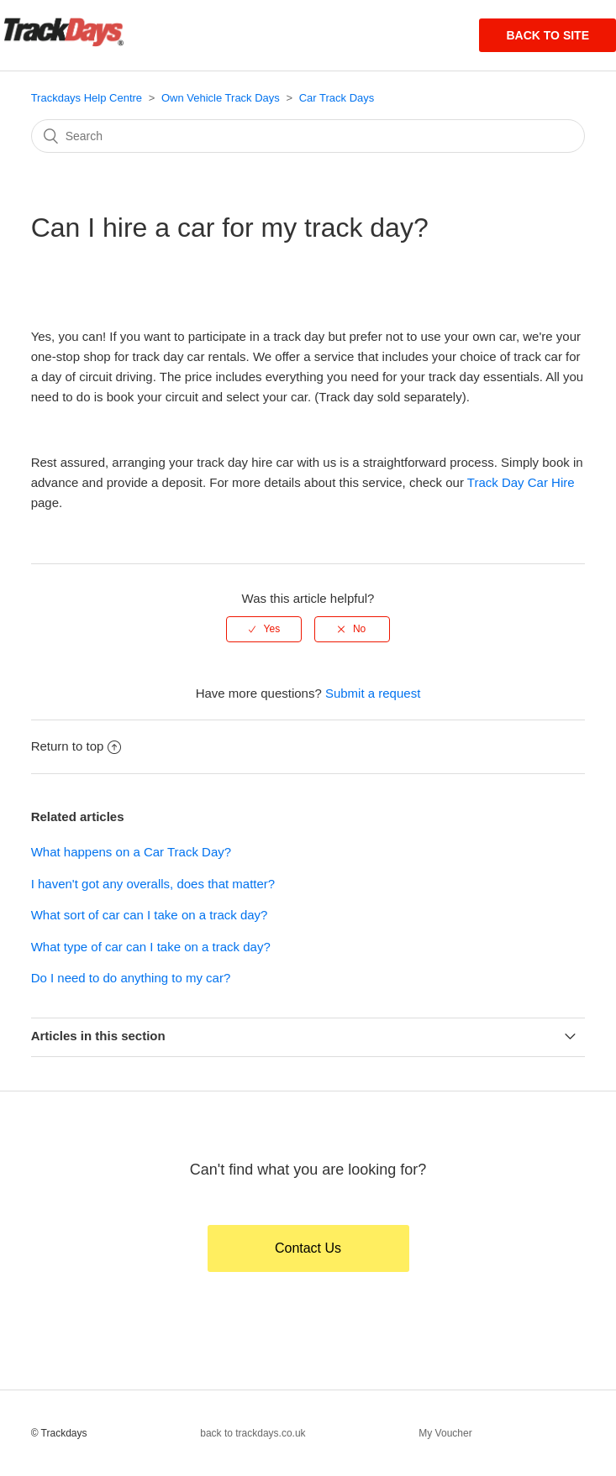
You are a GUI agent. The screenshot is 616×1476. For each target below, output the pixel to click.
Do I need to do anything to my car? (131, 978)
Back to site (547, 35)
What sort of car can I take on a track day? (149, 915)
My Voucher (445, 1433)
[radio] (264, 628)
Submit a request (372, 693)
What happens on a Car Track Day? (131, 852)
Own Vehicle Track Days (220, 98)
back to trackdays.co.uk (252, 1433)
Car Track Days (337, 98)
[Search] (308, 136)
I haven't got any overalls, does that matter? (153, 884)
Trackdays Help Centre (86, 98)
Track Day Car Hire (521, 482)
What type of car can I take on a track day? (151, 947)
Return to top (76, 746)
